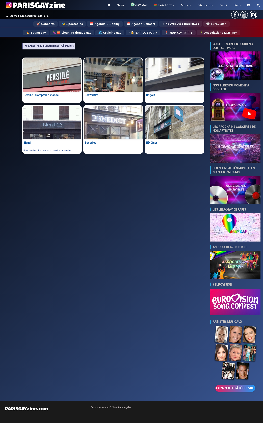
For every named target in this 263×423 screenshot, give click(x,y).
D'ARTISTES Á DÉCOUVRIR (235, 388)
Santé (223, 5)
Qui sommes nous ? (101, 407)
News (120, 5)
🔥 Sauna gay (36, 32)
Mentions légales (122, 407)
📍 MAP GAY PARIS (179, 32)
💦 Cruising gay (109, 32)
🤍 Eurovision (216, 24)
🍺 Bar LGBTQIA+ (144, 32)
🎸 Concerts (45, 24)
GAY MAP (139, 5)
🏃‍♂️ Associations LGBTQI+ (218, 32)
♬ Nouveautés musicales (180, 23)
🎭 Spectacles (72, 24)
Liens (237, 5)
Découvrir (204, 5)
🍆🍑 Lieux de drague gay (72, 32)
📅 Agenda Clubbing (105, 24)
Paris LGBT (163, 5)
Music (185, 5)
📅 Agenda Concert (141, 24)
